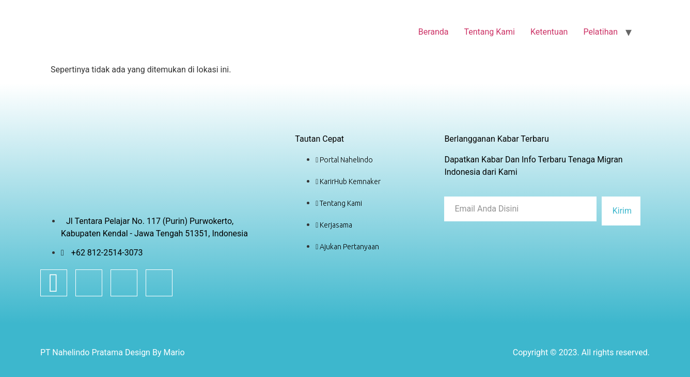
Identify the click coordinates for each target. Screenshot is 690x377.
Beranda (433, 32)
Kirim (622, 211)
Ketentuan (549, 32)
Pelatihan (600, 32)
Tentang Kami (489, 32)
